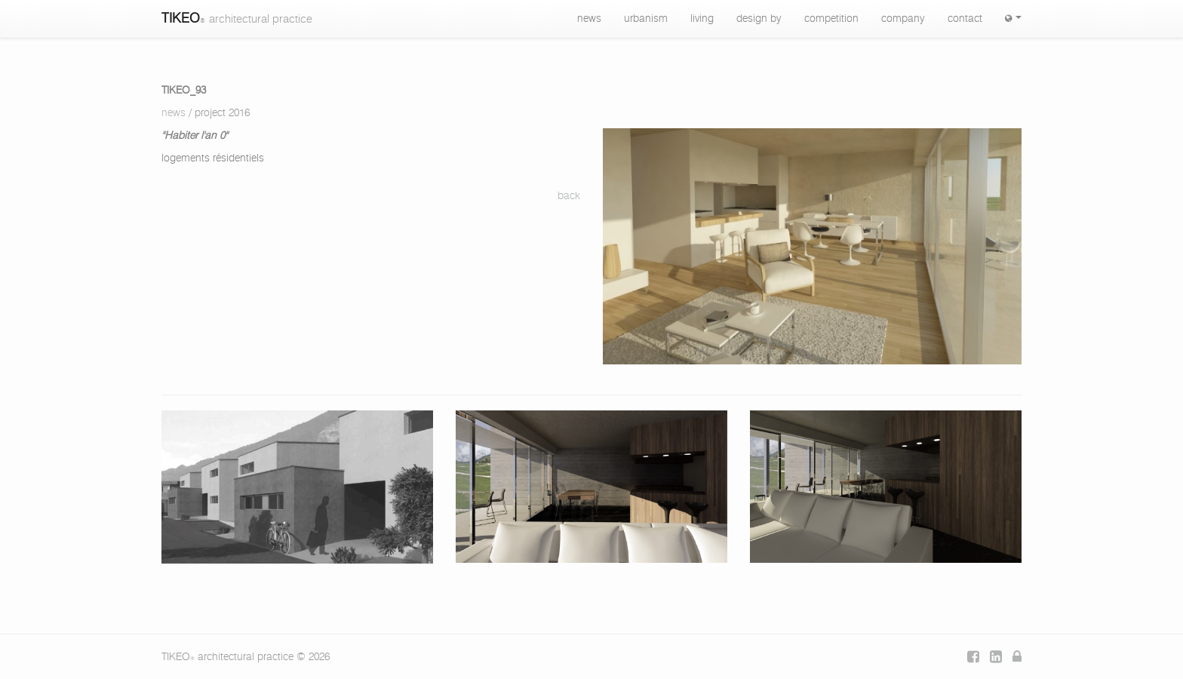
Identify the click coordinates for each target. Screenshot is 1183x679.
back (569, 196)
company (903, 19)
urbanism (646, 19)
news (589, 19)
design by (759, 19)
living (702, 19)
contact (965, 19)
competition (831, 19)
